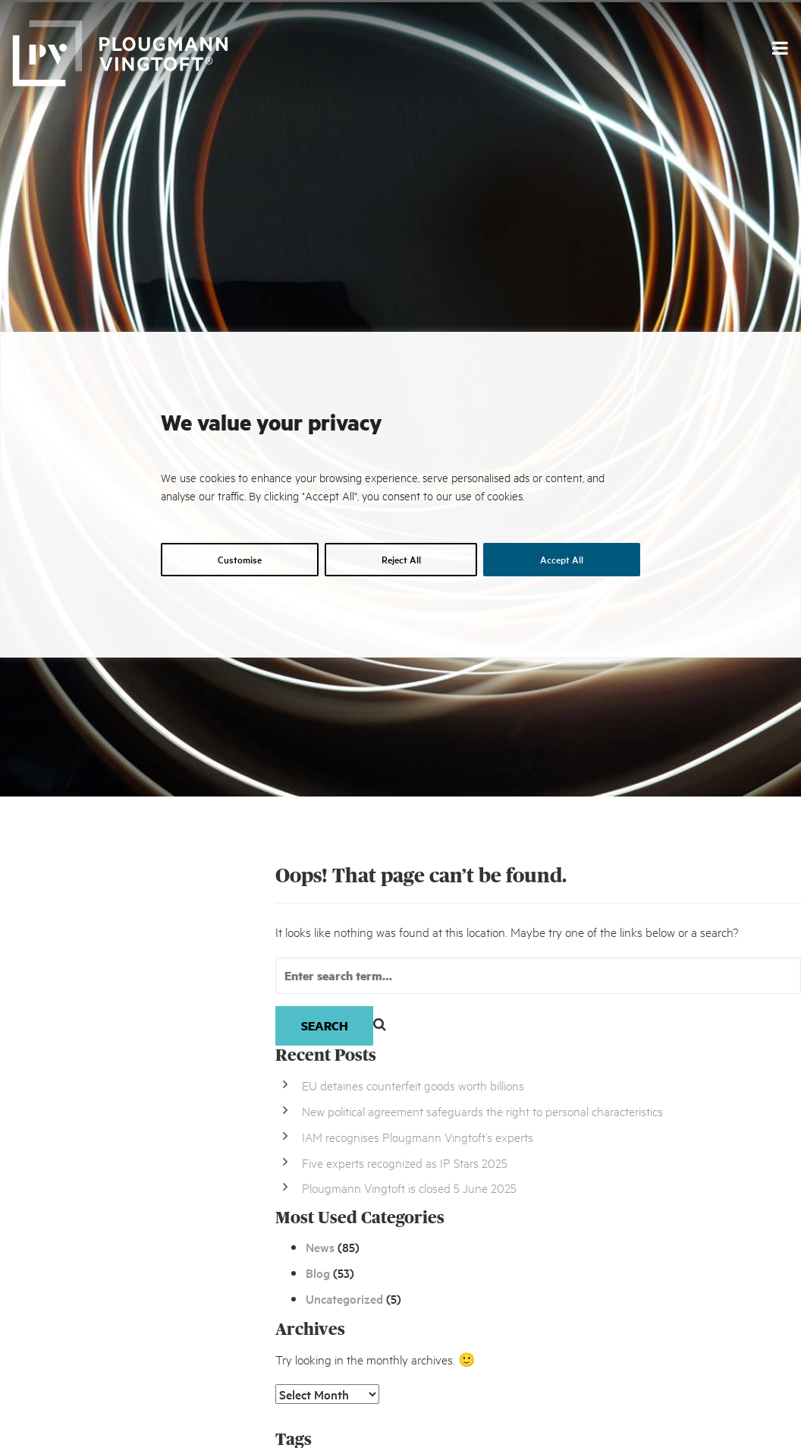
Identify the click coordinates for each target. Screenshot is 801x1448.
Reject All (401, 559)
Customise (240, 559)
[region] (400, 875)
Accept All (561, 559)
